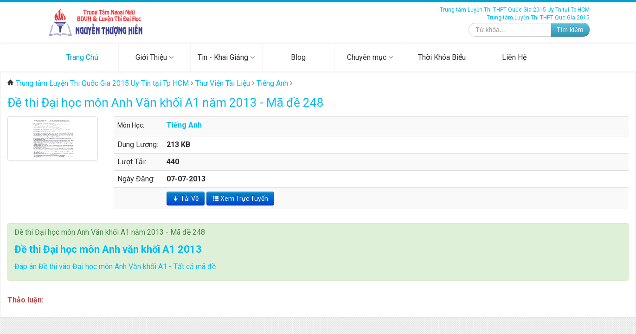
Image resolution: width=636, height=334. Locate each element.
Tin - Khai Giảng (226, 57)
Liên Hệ (514, 57)
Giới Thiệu (154, 57)
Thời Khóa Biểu (442, 57)
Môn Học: (130, 125)
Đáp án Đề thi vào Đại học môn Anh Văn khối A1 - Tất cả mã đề (115, 266)
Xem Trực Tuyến (240, 198)
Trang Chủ (82, 57)
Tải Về (186, 198)
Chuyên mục (370, 57)
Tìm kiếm (570, 29)
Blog (298, 57)
